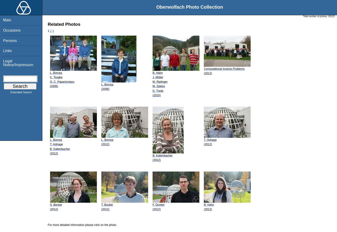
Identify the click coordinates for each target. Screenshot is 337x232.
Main (7, 20)
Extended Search (21, 93)
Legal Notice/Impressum (18, 63)
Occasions (12, 30)
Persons (10, 41)
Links (7, 51)
